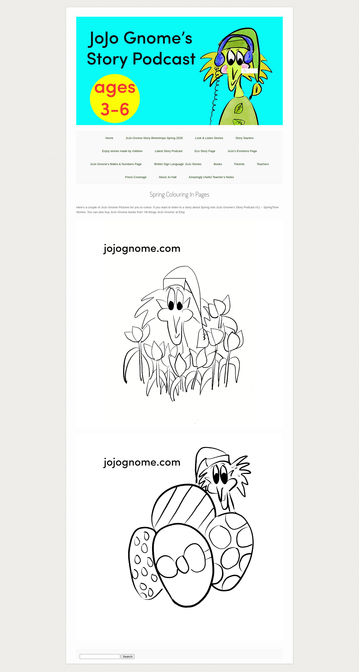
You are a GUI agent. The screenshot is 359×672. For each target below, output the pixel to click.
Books (218, 164)
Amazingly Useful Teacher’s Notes (211, 177)
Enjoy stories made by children (122, 151)
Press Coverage (135, 177)
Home (109, 138)
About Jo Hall (167, 177)
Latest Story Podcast (168, 151)
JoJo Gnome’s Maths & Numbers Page (115, 164)
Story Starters (244, 138)
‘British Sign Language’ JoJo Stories (177, 164)
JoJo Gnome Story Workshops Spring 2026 (154, 138)
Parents (239, 164)
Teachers (263, 164)
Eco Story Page (205, 151)
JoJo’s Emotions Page (242, 151)
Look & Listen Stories (209, 138)
